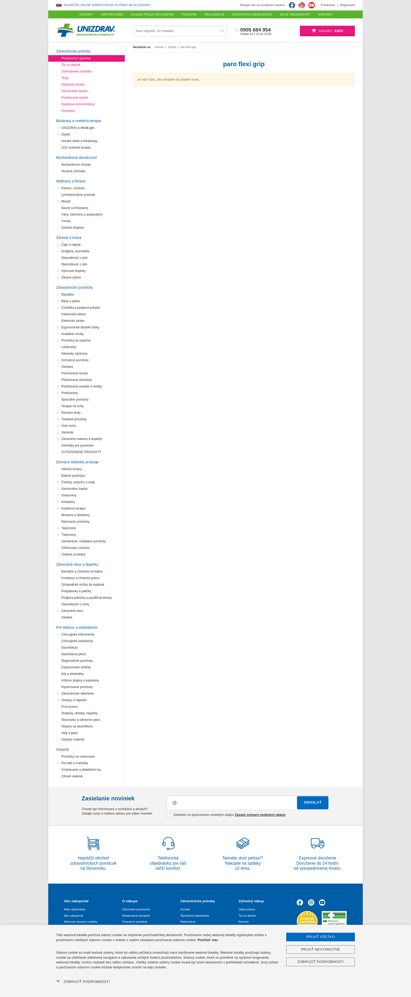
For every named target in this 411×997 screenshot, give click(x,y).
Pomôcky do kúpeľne (76, 340)
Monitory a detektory (75, 515)
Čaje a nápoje (71, 244)
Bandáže (67, 294)
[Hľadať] (222, 31)
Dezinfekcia (69, 647)
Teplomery (68, 528)
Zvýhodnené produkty (76, 71)
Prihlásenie (328, 5)
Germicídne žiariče (74, 91)
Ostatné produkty (73, 554)
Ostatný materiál (72, 739)
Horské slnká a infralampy (79, 141)
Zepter (66, 134)
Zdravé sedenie (72, 776)
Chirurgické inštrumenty (77, 634)
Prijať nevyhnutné (320, 949)
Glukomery (69, 495)
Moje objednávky (75, 909)
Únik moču (68, 426)
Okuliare (67, 367)
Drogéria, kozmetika (75, 251)
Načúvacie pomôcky (75, 521)
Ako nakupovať (73, 915)
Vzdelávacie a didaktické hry (81, 770)
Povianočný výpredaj (75, 58)
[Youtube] (312, 5)
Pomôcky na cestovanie (78, 756)
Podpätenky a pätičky (76, 591)
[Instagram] (302, 5)
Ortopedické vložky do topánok (82, 584)
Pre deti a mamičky (74, 763)
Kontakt (185, 909)
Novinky (244, 921)
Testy (65, 78)
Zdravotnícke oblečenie (77, 693)
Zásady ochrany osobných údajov (260, 815)
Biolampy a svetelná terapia (78, 121)
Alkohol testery (71, 469)
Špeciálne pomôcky (75, 399)
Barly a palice (70, 301)
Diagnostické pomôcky (77, 661)
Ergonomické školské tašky (80, 327)
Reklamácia (187, 921)
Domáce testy (70, 412)
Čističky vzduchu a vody (78, 482)
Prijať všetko (320, 937)
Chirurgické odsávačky (77, 641)
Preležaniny (69, 393)
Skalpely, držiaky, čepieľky (79, 713)
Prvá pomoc (69, 707)
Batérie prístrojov (73, 475)
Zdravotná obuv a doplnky (77, 564)
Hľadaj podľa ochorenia (152, 14)
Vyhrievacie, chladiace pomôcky (83, 541)
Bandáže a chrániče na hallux (81, 571)
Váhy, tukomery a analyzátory (81, 214)
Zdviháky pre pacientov (77, 445)
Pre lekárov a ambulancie (77, 627)
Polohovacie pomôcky (76, 380)
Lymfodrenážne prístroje (78, 195)
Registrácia (347, 5)
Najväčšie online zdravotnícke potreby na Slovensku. (108, 5)
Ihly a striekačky (72, 674)
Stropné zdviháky (73, 171)
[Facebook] (292, 5)
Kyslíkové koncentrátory (78, 104)
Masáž (66, 201)
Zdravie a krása (68, 237)
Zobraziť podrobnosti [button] (83, 981)
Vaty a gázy (69, 733)
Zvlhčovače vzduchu (75, 548)
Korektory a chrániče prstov (80, 578)
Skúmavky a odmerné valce (80, 720)
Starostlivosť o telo (74, 264)
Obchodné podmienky (136, 909)
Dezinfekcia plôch (73, 654)
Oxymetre (68, 111)
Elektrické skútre (72, 84)
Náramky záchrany (74, 353)
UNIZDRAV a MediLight (77, 128)
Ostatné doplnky (72, 227)
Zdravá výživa (71, 277)
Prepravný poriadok (134, 921)
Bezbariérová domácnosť (76, 157)
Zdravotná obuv (72, 611)
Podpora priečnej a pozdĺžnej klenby (86, 598)
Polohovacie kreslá (74, 97)
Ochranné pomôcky (75, 360)
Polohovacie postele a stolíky (81, 386)
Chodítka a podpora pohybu (80, 307)
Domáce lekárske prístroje (77, 462)
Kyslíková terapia (73, 508)
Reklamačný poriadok (136, 915)
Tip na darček (70, 65)
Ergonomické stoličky (76, 667)
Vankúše (67, 432)
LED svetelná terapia (75, 147)
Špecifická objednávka (194, 915)
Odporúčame (247, 909)
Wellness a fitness (71, 181)
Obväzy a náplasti (73, 700)
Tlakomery (68, 535)
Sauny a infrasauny (74, 208)
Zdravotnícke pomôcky (74, 287)
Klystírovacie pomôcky (77, 687)
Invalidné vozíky (72, 334)
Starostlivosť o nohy (75, 604)
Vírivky (66, 221)
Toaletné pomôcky (74, 419)
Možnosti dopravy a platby (81, 921)
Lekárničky (68, 347)
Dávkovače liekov (73, 314)
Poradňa (189, 14)
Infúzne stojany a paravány (80, 680)
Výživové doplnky (73, 271)
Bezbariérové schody (76, 164)
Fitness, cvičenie (73, 188)
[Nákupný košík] (327, 31)
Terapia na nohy (72, 406)
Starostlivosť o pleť (74, 258)
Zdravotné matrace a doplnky (81, 439)
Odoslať (313, 802)
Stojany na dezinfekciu (77, 726)
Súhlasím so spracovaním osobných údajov (226, 815)
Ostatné (66, 617)
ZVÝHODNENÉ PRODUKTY (81, 452)
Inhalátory (68, 502)
